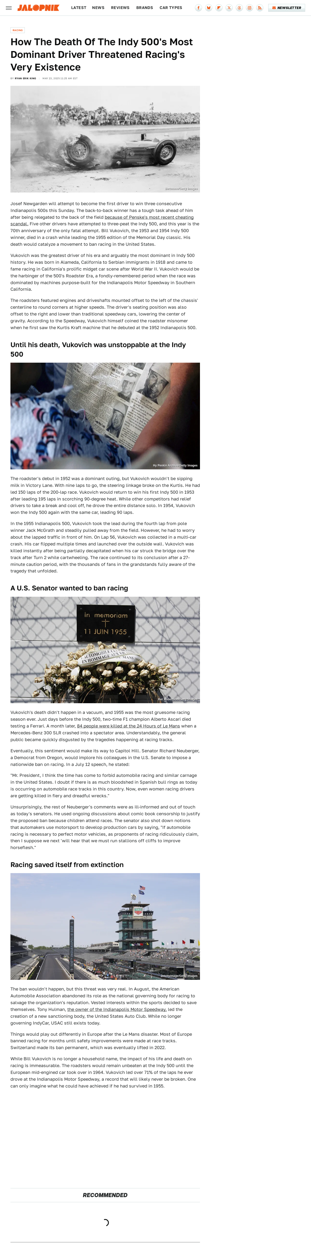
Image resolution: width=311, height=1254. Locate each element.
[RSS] (259, 7)
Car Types (171, 7)
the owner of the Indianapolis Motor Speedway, (117, 1009)
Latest (78, 7)
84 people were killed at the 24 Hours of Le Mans (128, 725)
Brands (144, 7)
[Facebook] (198, 7)
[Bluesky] (208, 7)
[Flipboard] (219, 7)
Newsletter (286, 7)
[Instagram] (249, 7)
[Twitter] (229, 7)
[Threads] (239, 7)
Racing (18, 30)
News (98, 7)
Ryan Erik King (25, 78)
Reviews (120, 7)
